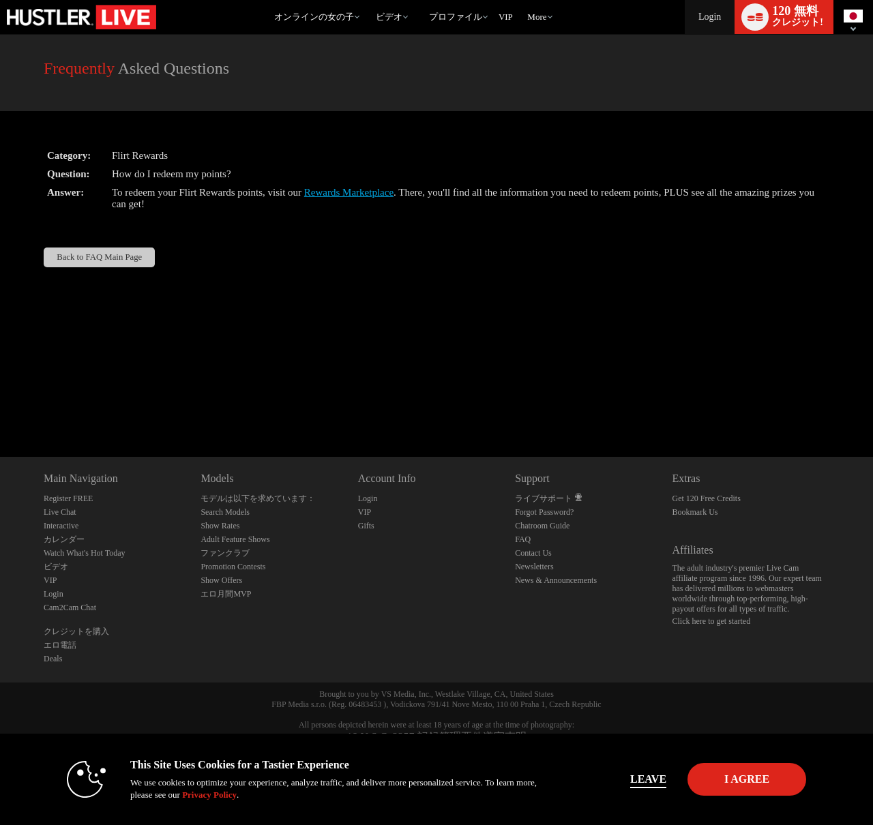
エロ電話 (60, 645)
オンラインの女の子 (314, 17)
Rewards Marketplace (349, 192)
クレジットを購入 (76, 631)
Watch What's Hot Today (84, 553)
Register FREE (68, 498)
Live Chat (60, 512)
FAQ (523, 539)
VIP (506, 17)
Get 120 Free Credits (706, 498)
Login (709, 17)
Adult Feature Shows (235, 539)
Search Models (225, 512)
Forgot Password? (544, 512)
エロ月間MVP (226, 594)
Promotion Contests (233, 566)
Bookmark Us (695, 512)
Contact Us (533, 553)
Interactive (61, 525)
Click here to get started (711, 621)
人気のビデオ (369, 0)
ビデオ (389, 17)
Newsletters (534, 566)
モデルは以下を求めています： (258, 498)
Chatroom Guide (542, 525)
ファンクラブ (225, 553)
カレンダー (64, 539)
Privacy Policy (188, 795)
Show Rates (220, 525)
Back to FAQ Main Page (99, 257)
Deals (53, 658)
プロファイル (455, 17)
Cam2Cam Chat (70, 607)
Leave (627, 779)
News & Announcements (556, 580)
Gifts (366, 525)
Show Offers (221, 580)
